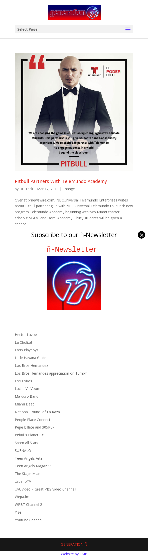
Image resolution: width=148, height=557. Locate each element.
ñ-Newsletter (74, 249)
